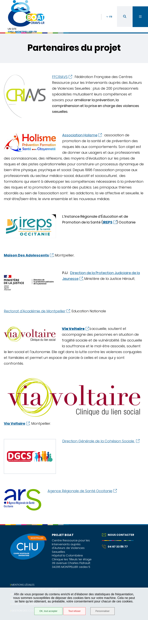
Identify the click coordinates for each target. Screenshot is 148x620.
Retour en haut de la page (138, 524)
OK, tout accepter (48, 611)
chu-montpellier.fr (22, 32)
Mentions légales (22, 585)
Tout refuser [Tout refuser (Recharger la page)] (74, 611)
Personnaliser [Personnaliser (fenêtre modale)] (102, 611)
